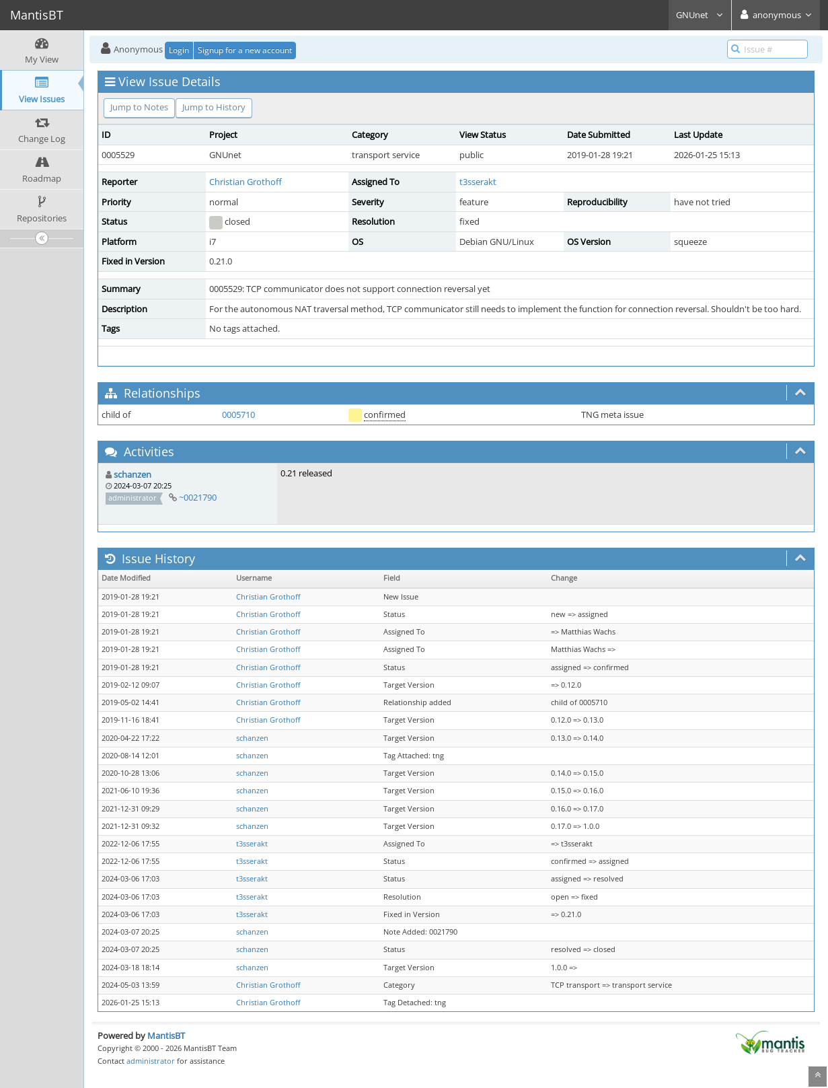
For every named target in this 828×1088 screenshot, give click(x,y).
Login (179, 50)
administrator (150, 1061)
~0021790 (198, 497)
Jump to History (214, 107)
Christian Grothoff (245, 182)
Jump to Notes (139, 107)
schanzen (132, 474)
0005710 (238, 414)
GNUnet (700, 15)
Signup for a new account (245, 50)
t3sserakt (477, 182)
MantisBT (166, 1035)
